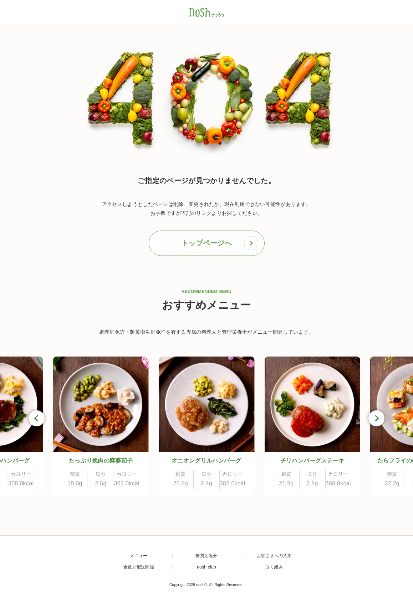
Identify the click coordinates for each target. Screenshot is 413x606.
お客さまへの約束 (274, 556)
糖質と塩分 (206, 556)
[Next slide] (376, 418)
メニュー (138, 556)
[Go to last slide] (37, 418)
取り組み (274, 567)
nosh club (206, 567)
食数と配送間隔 (138, 567)
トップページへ (219, 243)
